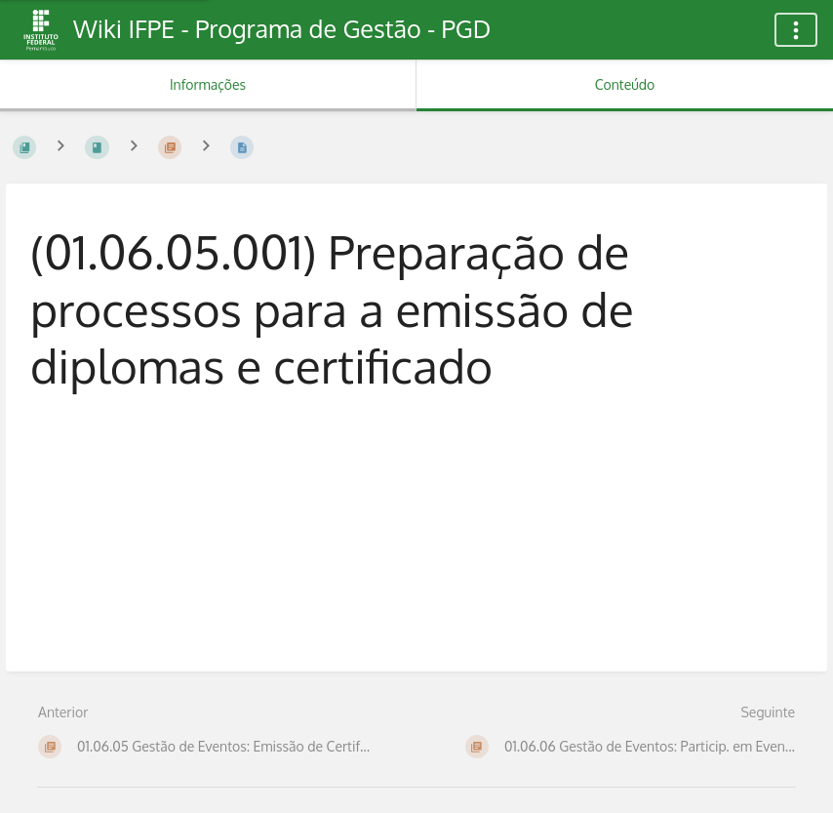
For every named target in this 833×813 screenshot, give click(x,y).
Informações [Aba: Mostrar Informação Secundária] (208, 84)
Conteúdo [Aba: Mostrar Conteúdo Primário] (624, 84)
